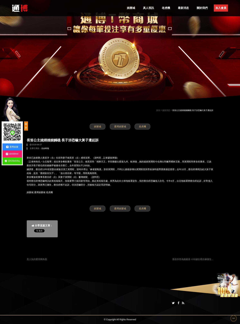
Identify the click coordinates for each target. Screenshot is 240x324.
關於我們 (202, 7)
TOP (233, 318)
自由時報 (45, 148)
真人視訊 (148, 7)
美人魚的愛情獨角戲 (37, 259)
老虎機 (166, 7)
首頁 (158, 110)
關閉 (26, 126)
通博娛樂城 (120, 126)
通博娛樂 (12, 147)
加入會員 (220, 7)
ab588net (12, 153)
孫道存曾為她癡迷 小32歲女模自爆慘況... (192, 259)
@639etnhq (12, 161)
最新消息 (183, 7)
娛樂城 (131, 7)
